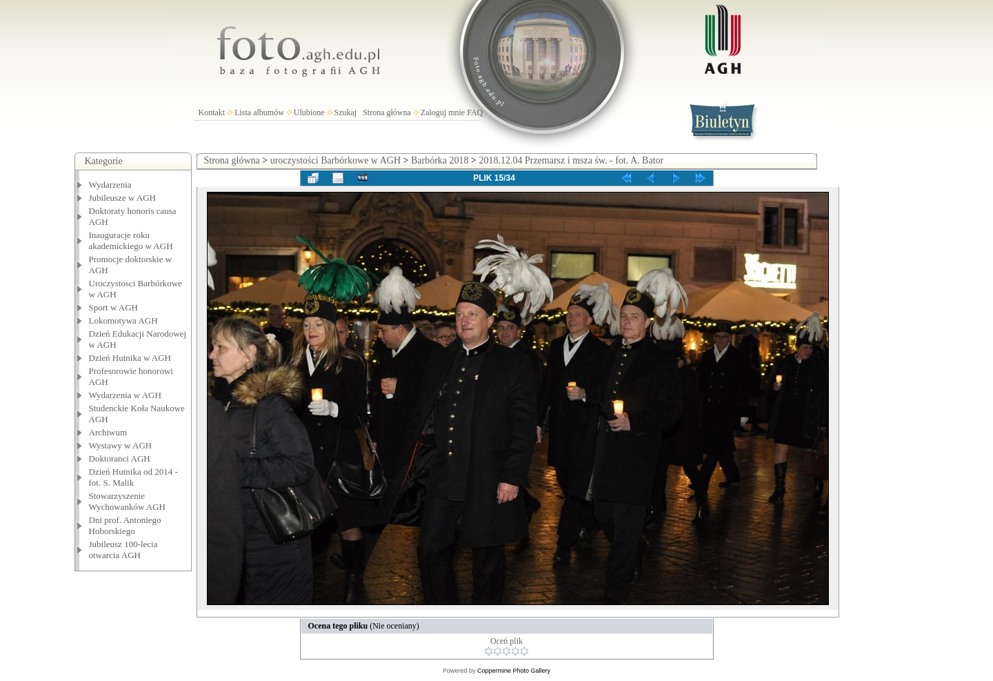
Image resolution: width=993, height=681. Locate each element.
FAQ (475, 112)
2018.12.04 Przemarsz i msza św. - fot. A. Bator (571, 160)
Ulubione (309, 112)
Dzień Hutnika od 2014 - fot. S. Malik (133, 477)
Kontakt (212, 112)
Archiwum (108, 432)
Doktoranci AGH (119, 458)
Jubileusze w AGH (123, 198)
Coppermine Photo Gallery (513, 670)
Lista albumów (259, 112)
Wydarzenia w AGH (125, 395)
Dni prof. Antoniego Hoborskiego (125, 525)
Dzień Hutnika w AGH (130, 358)
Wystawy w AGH (120, 445)
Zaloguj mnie (443, 112)
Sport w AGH (114, 307)
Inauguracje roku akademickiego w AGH (131, 240)
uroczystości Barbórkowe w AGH (335, 160)
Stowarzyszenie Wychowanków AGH (127, 501)
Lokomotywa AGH (123, 320)
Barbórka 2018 (440, 160)
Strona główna (387, 112)
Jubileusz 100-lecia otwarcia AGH (123, 549)
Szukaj (345, 112)
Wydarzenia (110, 184)
